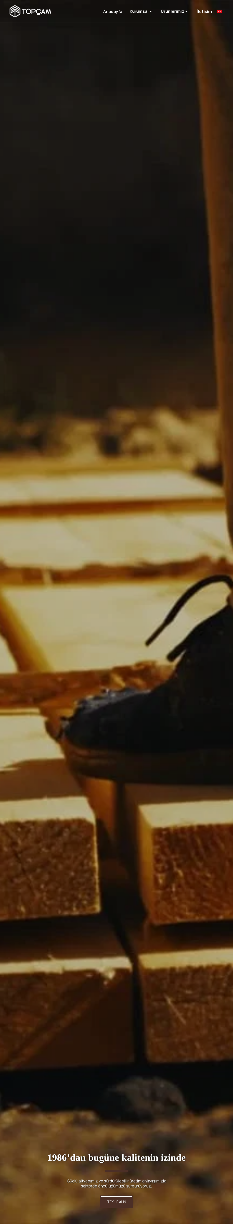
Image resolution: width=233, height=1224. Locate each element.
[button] (141, 11)
